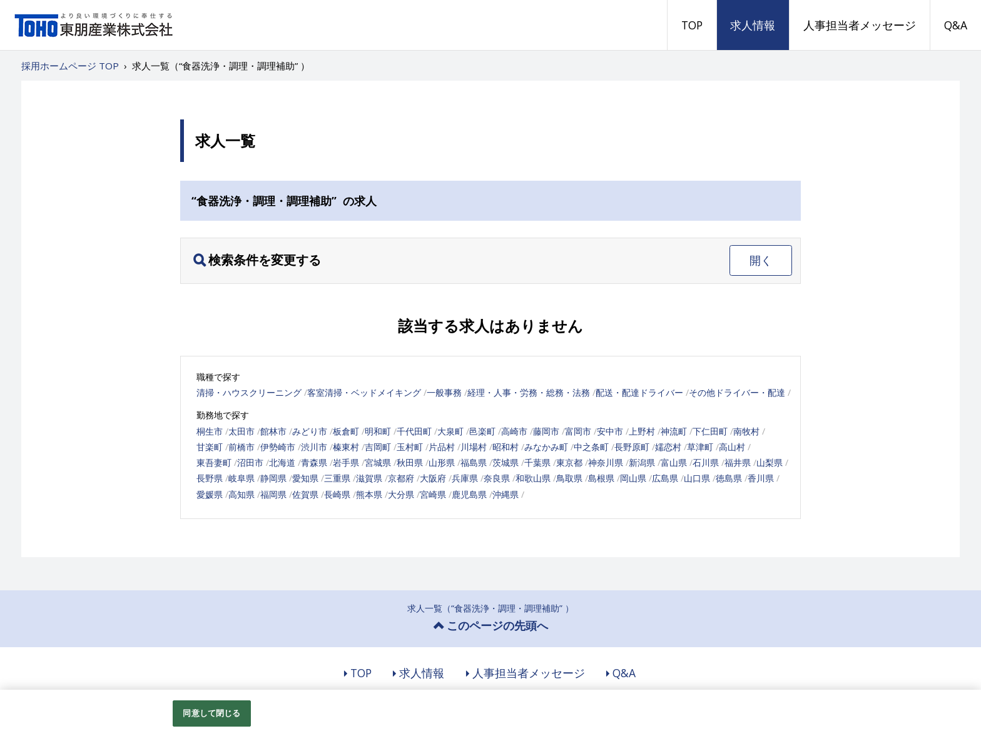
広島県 (665, 478)
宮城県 (378, 462)
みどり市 (309, 431)
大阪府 (433, 478)
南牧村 (746, 431)
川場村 (473, 447)
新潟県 (642, 462)
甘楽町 (209, 447)
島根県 (601, 478)
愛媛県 (209, 494)
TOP (692, 25)
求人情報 (752, 25)
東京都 (569, 462)
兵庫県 (465, 478)
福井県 (737, 462)
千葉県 (537, 462)
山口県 (697, 478)
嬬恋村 (668, 447)
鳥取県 (569, 478)
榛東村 (346, 447)
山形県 (442, 462)
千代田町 (414, 431)
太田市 (241, 431)
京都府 (401, 478)
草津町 (700, 447)
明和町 (378, 431)
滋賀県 (369, 478)
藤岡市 (546, 431)
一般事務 (444, 392)
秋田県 (410, 462)
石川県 (706, 462)
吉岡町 (378, 447)
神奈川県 (605, 462)
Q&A (955, 25)
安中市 (610, 431)
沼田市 (250, 462)
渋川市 (314, 447)
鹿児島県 (469, 494)
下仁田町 (710, 431)
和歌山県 (533, 478)
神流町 (674, 431)
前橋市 (241, 447)
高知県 (241, 494)
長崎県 (337, 494)
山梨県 (769, 462)
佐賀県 (305, 494)
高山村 (732, 447)
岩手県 (346, 462)
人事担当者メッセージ (859, 25)
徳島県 (729, 478)
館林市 (273, 431)
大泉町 (450, 431)
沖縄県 (505, 494)
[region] (490, 718)
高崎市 (514, 431)
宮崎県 (433, 494)
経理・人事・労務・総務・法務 (528, 392)
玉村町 (410, 447)
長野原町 (631, 447)
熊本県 (369, 494)
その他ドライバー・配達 (737, 392)
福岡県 (273, 494)
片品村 (442, 447)
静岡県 (273, 478)
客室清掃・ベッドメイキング (364, 392)
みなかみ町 (546, 447)
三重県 (337, 478)
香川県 (761, 478)
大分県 (401, 494)
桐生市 (209, 431)
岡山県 (633, 478)
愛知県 (305, 478)
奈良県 (497, 478)
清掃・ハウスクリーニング (249, 392)
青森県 (314, 462)
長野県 (209, 478)
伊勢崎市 (277, 447)
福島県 (473, 462)
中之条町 (591, 447)
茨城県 (505, 462)
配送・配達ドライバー (639, 392)
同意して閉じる (211, 712)
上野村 (642, 431)
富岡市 (578, 431)
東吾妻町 (213, 462)
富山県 (674, 462)
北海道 (282, 462)
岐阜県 (241, 478)
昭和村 (505, 447)
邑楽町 (482, 431)
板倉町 (346, 431)
